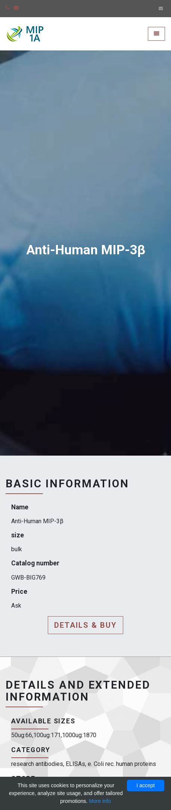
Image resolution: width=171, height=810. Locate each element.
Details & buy (85, 625)
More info (100, 801)
